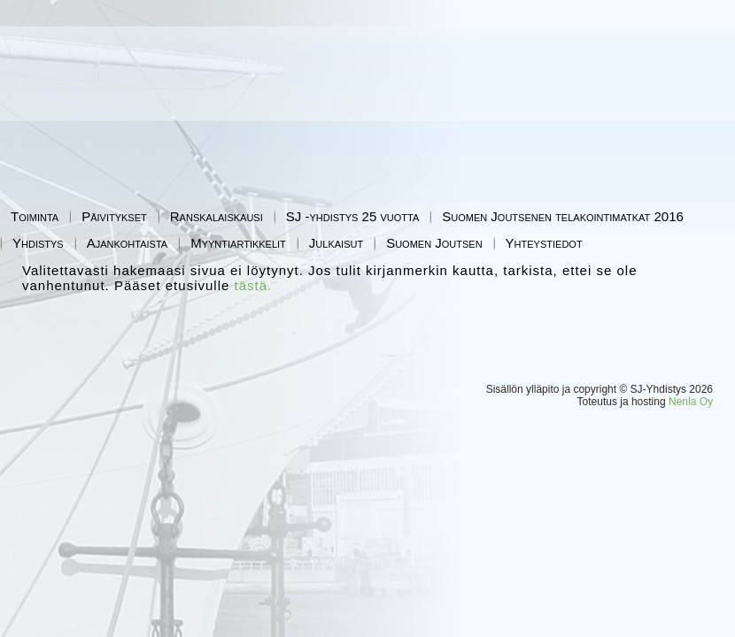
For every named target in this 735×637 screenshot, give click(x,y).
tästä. (253, 285)
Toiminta (34, 216)
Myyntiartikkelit (238, 242)
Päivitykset (114, 216)
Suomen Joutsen (434, 242)
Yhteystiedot (544, 242)
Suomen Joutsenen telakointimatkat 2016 (563, 216)
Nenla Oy (691, 401)
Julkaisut (336, 242)
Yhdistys (38, 242)
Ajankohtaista (127, 242)
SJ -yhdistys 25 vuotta (353, 216)
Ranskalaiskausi (216, 216)
